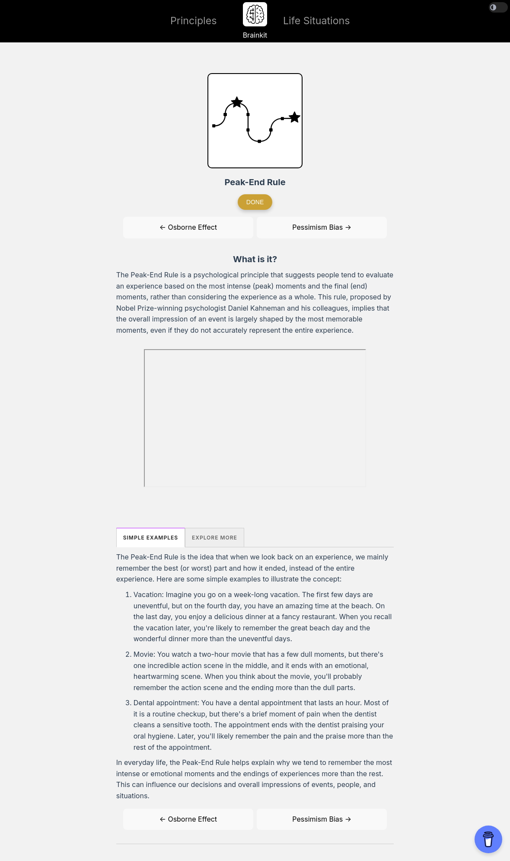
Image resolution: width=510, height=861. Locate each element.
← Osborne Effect (188, 227)
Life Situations (316, 21)
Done (255, 202)
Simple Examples (150, 537)
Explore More (214, 537)
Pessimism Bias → (321, 227)
